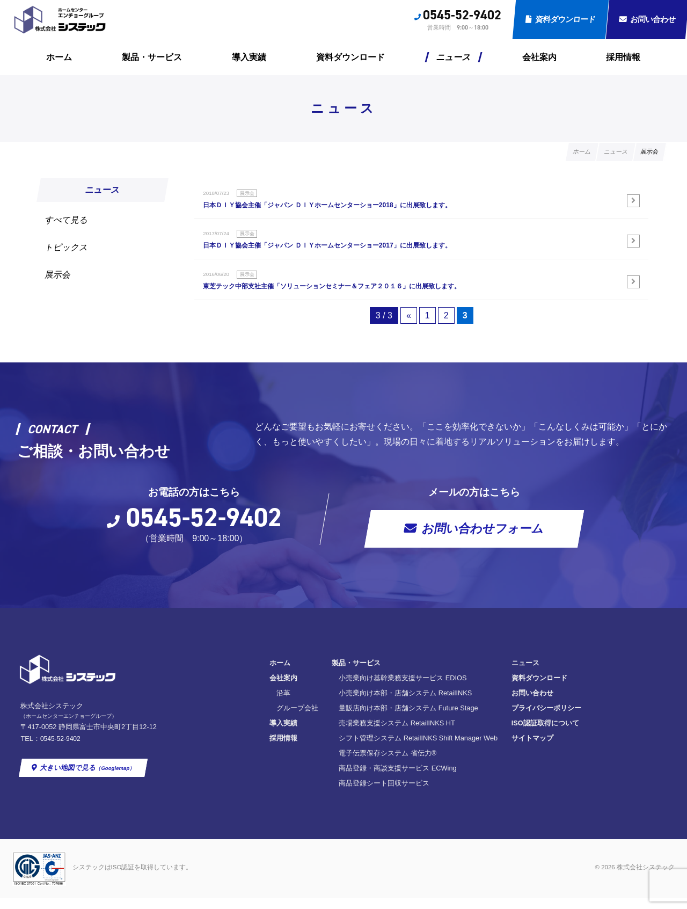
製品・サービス (152, 57)
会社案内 (539, 57)
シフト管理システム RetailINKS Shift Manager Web (418, 749)
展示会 (58, 274)
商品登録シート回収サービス (384, 794)
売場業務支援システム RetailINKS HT (397, 734)
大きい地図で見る (88, 779)
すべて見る (67, 219)
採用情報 (623, 57)
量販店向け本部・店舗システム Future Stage (408, 719)
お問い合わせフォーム (483, 540)
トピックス (67, 247)
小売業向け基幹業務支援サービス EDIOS (402, 689)
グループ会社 (297, 719)
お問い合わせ (532, 704)
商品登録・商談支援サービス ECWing (398, 779)
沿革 (283, 704)
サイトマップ (532, 749)
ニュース (453, 57)
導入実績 (249, 57)
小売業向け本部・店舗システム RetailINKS (405, 704)
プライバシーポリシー (546, 719)
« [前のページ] (408, 326)
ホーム (59, 57)
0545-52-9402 (462, 15)
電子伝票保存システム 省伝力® (387, 764)
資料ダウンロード (565, 19)
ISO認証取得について (545, 734)
